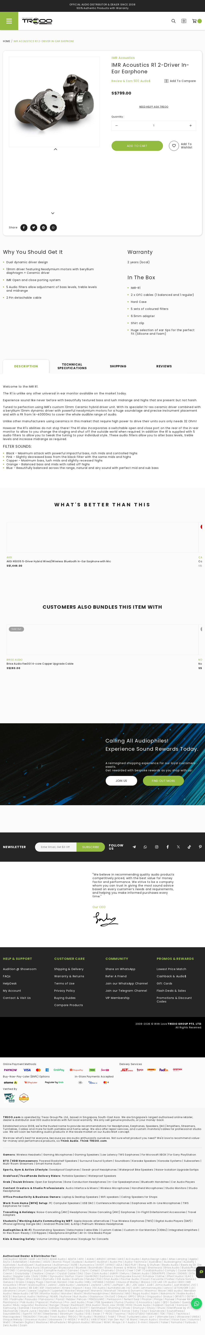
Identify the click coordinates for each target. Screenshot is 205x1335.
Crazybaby (22, 1273)
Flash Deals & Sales (171, 990)
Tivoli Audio (57, 1316)
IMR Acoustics (123, 57)
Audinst (102, 1261)
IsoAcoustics (37, 1285)
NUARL (54, 1296)
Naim (154, 1293)
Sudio (79, 1313)
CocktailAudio (153, 1270)
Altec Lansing (178, 1259)
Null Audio (80, 1296)
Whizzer (96, 1322)
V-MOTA (83, 1319)
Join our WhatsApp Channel (127, 983)
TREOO (72, 1316)
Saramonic (39, 1308)
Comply (170, 1270)
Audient (89, 1261)
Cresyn (50, 1273)
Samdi (170, 1305)
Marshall (110, 1290)
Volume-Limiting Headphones (57, 1239)
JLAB (150, 1285)
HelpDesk (10, 983)
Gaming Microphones (58, 1154)
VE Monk (131, 1319)
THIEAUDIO (29, 1316)
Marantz (96, 1290)
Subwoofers (192, 1161)
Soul (145, 1311)
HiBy (88, 1282)
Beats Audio (170, 1264)
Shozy (151, 1308)
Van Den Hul (116, 1319)
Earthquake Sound (128, 1276)
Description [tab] (26, 366)
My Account (12, 990)
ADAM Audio (58, 1259)
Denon (171, 1273)
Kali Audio (10, 1288)
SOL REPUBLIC (94, 1311)
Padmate (16, 1299)
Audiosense (43, 1264)
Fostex (170, 1279)
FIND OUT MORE (163, 781)
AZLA (119, 1264)
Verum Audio (148, 1319)
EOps (20, 1279)
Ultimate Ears (166, 1316)
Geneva (8, 1282)
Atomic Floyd (61, 1261)
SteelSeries (50, 1313)
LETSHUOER (181, 1288)
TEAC (170, 1313)
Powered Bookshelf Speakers (58, 1161)
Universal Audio (35, 1319)
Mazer (162, 1290)
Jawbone (82, 1285)
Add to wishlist (187, 145)
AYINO (110, 1264)
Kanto (23, 1288)
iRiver (22, 1285)
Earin (79, 1276)
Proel (90, 1302)
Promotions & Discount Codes (174, 999)
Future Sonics (185, 1279)
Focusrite (157, 1279)
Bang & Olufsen (149, 1264)
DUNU (44, 1276)
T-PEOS (107, 1313)
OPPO (131, 1296)
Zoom (23, 1325)
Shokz (127, 1308)
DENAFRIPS (158, 1273)
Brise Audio (15, 659)
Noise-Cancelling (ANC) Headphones (62, 1212)
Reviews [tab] (164, 366)
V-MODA (70, 1319)
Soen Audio (75, 1311)
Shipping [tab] (118, 366)
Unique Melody (13, 1319)
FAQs (7, 976)
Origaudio (154, 1296)
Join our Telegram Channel (126, 990)
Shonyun (139, 1308)
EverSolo (77, 1279)
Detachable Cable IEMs (82, 1230)
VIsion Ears (178, 1319)
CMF (138, 1270)
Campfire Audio (54, 1270)
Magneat (83, 1290)
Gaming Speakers (87, 1154)
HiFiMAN (98, 1282)
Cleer (129, 1270)
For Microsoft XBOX (154, 1154)
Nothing (42, 1296)
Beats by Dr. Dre (191, 1264)
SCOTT (84, 1308)
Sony (136, 1311)
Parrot (60, 1299)
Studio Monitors (176, 1188)
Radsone (41, 1305)
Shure (161, 1308)
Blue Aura (32, 1267)
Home (6, 41)
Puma (119, 1302)
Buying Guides (65, 998)
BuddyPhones (191, 1267)
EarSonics (106, 1276)
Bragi (142, 1267)
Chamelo (107, 1270)
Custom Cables (111, 1230)
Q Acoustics (144, 1302)
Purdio (130, 1302)
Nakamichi (168, 1293)
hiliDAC (110, 1282)
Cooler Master (187, 1270)
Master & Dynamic (130, 1290)
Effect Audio (175, 1276)
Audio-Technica (136, 1261)
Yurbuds (190, 1322)
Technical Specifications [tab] (72, 366)
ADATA (72, 1259)
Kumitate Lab (116, 1288)
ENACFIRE (9, 1279)
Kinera (66, 1288)
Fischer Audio (130, 1279)
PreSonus (56, 1302)
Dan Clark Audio (96, 1273)
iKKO (181, 1282)
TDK (162, 1313)
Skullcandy (10, 1311)
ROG (129, 1305)
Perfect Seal (132, 1299)
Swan (96, 1313)
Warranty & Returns (69, 976)
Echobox (148, 1276)
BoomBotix (95, 1267)
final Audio (111, 1279)
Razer (65, 1305)
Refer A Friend (116, 976)
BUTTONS (9, 1270)
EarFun (69, 1276)
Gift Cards (164, 983)
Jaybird (96, 1285)
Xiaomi (154, 1322)
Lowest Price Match (171, 969)
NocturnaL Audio (24, 1296)
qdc (157, 1302)
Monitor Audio (49, 1293)
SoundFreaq (175, 1311)
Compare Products (184, 21)
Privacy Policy (64, 990)
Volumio (193, 1319)
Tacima (119, 1313)
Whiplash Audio (78, 1322)
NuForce (65, 1296)
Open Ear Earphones (48, 1182)
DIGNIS (182, 1273)
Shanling (114, 1308)
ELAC (188, 1276)
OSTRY (191, 1296)
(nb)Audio (10, 1259)
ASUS (46, 1261)
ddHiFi (114, 1273)
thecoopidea (11, 1316)
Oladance (96, 1296)
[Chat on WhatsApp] (196, 1303)
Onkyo (122, 1296)
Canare (72, 1270)
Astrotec (35, 1261)
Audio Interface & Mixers (82, 1188)
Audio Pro (116, 1261)
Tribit (111, 1316)
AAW (32, 1259)
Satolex (54, 1308)
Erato (37, 1279)
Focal (145, 1279)
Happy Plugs (35, 1282)
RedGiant (77, 1305)
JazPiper (117, 1285)
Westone (41, 1322)
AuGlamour (61, 1264)
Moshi (78, 1293)
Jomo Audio (163, 1285)
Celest (94, 1270)
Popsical (42, 1302)
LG (192, 1288)
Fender (90, 1279)
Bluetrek (81, 1267)
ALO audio (132, 1259)
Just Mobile (181, 1285)
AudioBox (155, 1261)
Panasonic (46, 1299)
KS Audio (99, 1288)
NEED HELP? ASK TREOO (153, 106)
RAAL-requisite (23, 1305)
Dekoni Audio (140, 1273)
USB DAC (88, 1203)
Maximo (150, 1290)
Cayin (84, 1270)
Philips (158, 1299)
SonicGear (112, 1311)
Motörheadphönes (96, 1293)
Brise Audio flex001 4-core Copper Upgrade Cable (40, 663)
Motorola (117, 1293)
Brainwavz (155, 1267)
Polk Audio (27, 1302)
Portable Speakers (74, 1176)
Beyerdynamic (14, 1267)
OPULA (141, 1296)
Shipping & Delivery (68, 969)
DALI (80, 1273)
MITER (34, 1293)
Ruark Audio (142, 1305)
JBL (128, 1285)
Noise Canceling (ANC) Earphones (112, 1212)
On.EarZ (110, 1296)
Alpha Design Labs (154, 1259)
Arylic (6, 1261)
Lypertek (57, 1290)
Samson (182, 1305)
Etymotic (49, 1279)
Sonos (126, 1311)
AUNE (74, 1264)
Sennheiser (98, 1308)
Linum (22, 1290)
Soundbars (122, 1161)
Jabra (52, 1285)
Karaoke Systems (170, 1161)
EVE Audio (63, 1279)
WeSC (7, 1322)
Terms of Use (64, 983)
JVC (193, 1285)
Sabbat (158, 1305)
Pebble (70, 1299)
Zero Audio (10, 1325)
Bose (108, 1267)
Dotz (35, 1276)
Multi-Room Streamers (18, 1163)
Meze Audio (20, 1293)
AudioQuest (25, 1264)
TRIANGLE (99, 1316)
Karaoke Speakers (144, 1161)
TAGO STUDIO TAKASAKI (142, 1313)
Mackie (69, 1290)
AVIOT (100, 1264)
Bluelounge (49, 1267)
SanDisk (24, 1308)
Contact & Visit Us (17, 998)
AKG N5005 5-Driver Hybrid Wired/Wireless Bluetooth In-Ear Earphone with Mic (59, 561)
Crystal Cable (66, 1273)
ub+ (151, 1316)
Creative (37, 1273)
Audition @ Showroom (19, 969)
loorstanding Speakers (49, 1230)
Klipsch (78, 1288)
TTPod (121, 1316)
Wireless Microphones (115, 1188)
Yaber (165, 1322)
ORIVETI (179, 1296)
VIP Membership (118, 998)
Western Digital (23, 1322)
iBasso (145, 1282)
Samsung (9, 1308)
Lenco (168, 1288)
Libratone (9, 1290)
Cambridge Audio (29, 1270)
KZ (129, 1288)
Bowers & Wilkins (125, 1267)
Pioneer (170, 1299)
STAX (37, 1313)
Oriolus (167, 1296)
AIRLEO (100, 1259)
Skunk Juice (28, 1311)
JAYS (106, 1285)
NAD (128, 1293)
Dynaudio (56, 1276)
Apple (193, 1259)
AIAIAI (90, 1259)
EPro (29, 1279)
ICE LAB (157, 1282)
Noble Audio (185, 1293)
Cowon (8, 1273)
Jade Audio (66, 1285)
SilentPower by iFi (178, 1308)
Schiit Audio (69, 1308)
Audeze (77, 1261)
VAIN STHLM (98, 1319)
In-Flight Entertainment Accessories (162, 1212)
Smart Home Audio (48, 1163)
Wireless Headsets (28, 1154)
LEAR (136, 1288)
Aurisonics (87, 1264)
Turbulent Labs (137, 1316)
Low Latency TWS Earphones (120, 1154)
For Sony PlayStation (182, 1154)
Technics (182, 1313)
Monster (66, 1293)
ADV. (81, 1259)
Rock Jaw (108, 1305)
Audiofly (189, 1261)
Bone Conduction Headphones (85, 1182)
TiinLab (43, 1316)
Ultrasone (183, 1316)
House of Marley (128, 1282)
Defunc (125, 1273)
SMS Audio (58, 1311)
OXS (5, 1299)
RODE (120, 1305)
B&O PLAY (131, 1264)
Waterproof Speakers (102, 1176)
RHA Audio (93, 1305)
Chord (120, 1270)
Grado (20, 1282)
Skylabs (44, 1311)
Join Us (121, 781)
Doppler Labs (21, 1276)
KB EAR (33, 1288)
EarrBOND (91, 1276)
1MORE (23, 1259)
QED (165, 1302)
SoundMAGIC (12, 1313)
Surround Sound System (96, 1161)
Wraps (116, 1322)
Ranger (54, 1305)
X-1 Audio (129, 1322)
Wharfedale (57, 1322)
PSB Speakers (104, 1302)
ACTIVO (42, 1259)
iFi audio (170, 1282)
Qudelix (175, 1302)
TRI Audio (84, 1316)
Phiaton (147, 1299)
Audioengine (172, 1261)
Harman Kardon (56, 1282)
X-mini (142, 1322)
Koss (88, 1288)
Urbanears (55, 1319)
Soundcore (157, 1311)
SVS (88, 1313)
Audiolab (9, 1264)
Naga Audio (141, 1293)
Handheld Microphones (147, 1188)
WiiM (107, 1322)
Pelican (82, 1299)
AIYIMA (111, 1259)
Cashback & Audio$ (171, 976)
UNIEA (195, 1316)
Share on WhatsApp (121, 969)
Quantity (118, 116)
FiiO (99, 1279)
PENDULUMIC (97, 1299)
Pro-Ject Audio (75, 1302)
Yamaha (177, 1322)
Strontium (66, 1313)
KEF (42, 1288)
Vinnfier (164, 1319)
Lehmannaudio (151, 1288)
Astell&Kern (20, 1261)
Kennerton (53, 1288)
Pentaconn (114, 1299)
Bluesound (66, 1267)
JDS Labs (138, 1285)
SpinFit (27, 1313)
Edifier (161, 1276)
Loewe (32, 1290)
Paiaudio (31, 1299)
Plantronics (10, 1302)
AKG (9, 557)
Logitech (44, 1290)
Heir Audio (76, 1282)
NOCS (7, 1296)
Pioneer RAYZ (185, 1299)
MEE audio (175, 1290)
